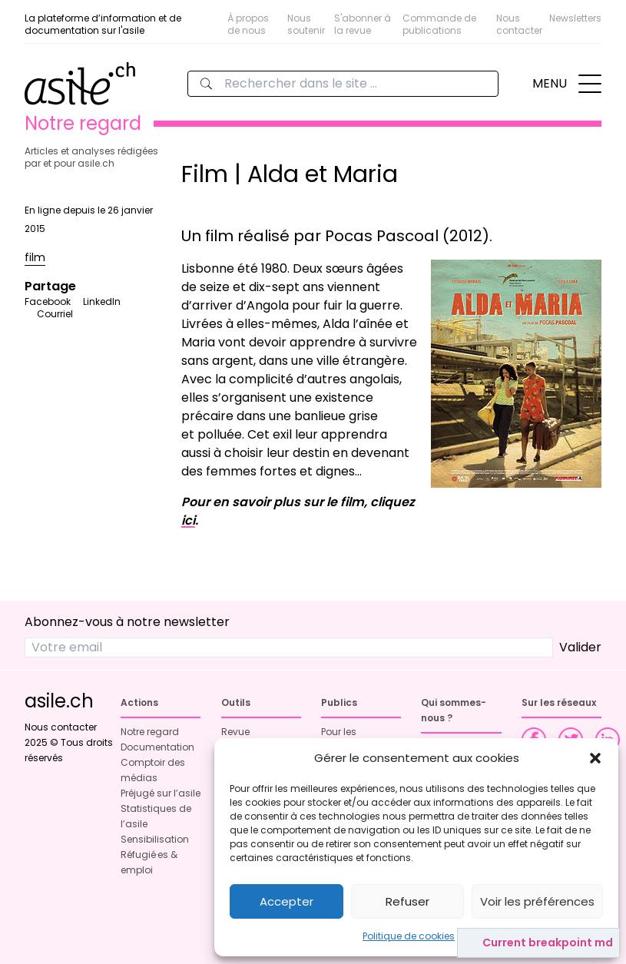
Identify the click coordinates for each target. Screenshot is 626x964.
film (35, 257)
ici (188, 520)
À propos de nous (248, 24)
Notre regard (150, 731)
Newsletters (575, 18)
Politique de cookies (409, 935)
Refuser (407, 901)
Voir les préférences (537, 901)
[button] (595, 758)
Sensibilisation (155, 839)
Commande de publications (439, 24)
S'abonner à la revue (362, 24)
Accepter (286, 901)
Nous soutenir (306, 24)
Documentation (157, 747)
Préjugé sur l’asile (160, 793)
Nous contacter (519, 24)
